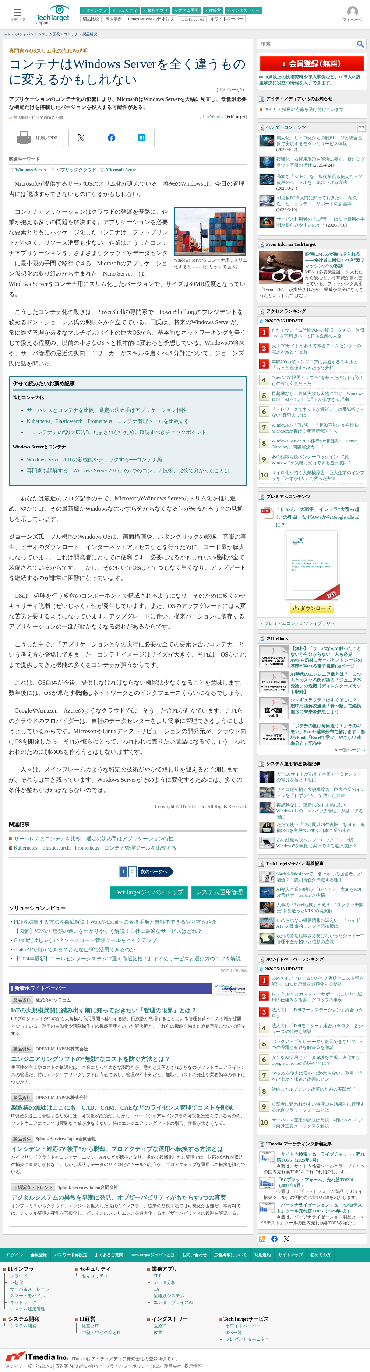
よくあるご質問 (109, 1255)
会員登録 (39, 1255)
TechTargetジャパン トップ (148, 892)
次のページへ (154, 871)
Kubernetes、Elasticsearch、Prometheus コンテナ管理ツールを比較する (108, 421)
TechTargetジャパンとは (153, 1255)
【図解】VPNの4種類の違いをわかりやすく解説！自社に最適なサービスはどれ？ (108, 931)
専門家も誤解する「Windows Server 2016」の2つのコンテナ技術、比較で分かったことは (128, 470)
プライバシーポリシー (128, 1366)
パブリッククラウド (76, 169)
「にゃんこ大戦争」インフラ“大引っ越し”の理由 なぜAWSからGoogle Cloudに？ (318, 517)
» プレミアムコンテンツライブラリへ (298, 623)
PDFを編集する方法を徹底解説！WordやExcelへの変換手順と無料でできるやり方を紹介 (115, 922)
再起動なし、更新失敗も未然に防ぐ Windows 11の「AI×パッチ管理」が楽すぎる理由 (319, 810)
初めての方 (320, 1255)
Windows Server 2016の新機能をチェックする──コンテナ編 (94, 459)
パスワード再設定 (70, 1255)
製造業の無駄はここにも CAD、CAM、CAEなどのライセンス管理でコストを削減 (122, 1108)
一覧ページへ (352, 749)
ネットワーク (23, 1302)
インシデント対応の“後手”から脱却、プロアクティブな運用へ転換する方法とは (117, 1149)
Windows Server (31, 169)
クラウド (19, 1275)
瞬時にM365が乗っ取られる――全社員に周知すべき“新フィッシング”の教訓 (335, 260)
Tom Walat (210, 116)
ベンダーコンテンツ (286, 127)
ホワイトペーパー (243, 1326)
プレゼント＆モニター (247, 1339)
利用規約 (262, 1255)
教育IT (160, 1332)
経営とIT (90, 1326)
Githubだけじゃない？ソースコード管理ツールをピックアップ (85, 940)
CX (157, 1289)
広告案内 (64, 1366)
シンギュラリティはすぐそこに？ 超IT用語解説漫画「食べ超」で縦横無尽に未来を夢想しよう (326, 705)
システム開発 (23, 1326)
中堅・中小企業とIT (101, 1332)
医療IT (160, 1326)
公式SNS (43, 1366)
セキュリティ (95, 1275)
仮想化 (16, 1282)
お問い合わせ (194, 1255)
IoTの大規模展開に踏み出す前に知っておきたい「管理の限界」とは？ (104, 1010)
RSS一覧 (233, 1332)
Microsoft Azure (121, 169)
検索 (361, 44)
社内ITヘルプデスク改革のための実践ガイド (316, 1089)
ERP (158, 1275)
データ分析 (165, 1282)
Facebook (274, 1239)
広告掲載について (230, 1255)
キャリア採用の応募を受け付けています (304, 109)
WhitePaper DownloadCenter (229, 989)
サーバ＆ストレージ (30, 1289)
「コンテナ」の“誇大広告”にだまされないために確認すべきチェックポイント (117, 432)
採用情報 (193, 1366)
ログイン (15, 1255)
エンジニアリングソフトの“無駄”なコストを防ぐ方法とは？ (90, 1059)
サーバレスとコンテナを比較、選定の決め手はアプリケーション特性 (107, 410)
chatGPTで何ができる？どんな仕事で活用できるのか (74, 949)
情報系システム (169, 1295)
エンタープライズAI (174, 1302)
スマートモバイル (27, 1295)
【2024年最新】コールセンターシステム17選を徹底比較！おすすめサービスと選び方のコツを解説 (127, 959)
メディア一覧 (19, 1366)
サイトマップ (290, 1255)
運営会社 (173, 1366)
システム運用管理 (219, 892)
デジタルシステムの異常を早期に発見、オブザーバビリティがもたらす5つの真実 (118, 1197)
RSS (262, 1239)
